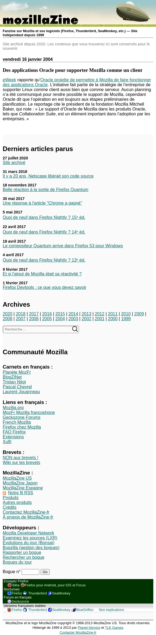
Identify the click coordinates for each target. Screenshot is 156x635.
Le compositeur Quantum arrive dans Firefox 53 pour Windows (63, 245)
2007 (21, 318)
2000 (113, 318)
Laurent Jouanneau (21, 391)
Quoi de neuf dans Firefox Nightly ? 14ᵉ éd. (44, 232)
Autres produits (17, 502)
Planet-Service (89, 628)
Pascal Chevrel (17, 387)
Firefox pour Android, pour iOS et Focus (55, 585)
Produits (11, 497)
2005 (47, 318)
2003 (73, 318)
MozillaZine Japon (20, 483)
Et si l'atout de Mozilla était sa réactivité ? (42, 274)
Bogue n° (12, 571)
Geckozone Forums (22, 417)
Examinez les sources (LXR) (30, 538)
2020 (7, 314)
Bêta (15, 585)
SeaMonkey (61, 593)
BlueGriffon (85, 610)
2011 (113, 314)
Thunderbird (37, 593)
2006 (34, 318)
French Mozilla (17, 422)
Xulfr (7, 441)
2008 (7, 318)
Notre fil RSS (20, 492)
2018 (21, 314)
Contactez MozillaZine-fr (26, 512)
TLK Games (114, 628)
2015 (60, 314)
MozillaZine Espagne (23, 488)
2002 (86, 318)
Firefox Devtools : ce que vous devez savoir (44, 287)
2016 (47, 314)
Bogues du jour (17, 562)
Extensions (13, 437)
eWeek (9, 80)
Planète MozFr (17, 372)
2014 (73, 314)
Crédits (9, 507)
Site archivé (14, 162)
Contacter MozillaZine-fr (78, 632)
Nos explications (111, 610)
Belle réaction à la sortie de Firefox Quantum (45, 189)
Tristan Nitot (14, 382)
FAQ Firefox (14, 432)
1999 (126, 318)
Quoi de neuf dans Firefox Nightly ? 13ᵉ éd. (44, 260)
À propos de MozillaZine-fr (28, 517)
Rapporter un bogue (22, 552)
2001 (100, 318)
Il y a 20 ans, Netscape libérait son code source (48, 176)
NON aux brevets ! (20, 457)
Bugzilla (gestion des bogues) (31, 547)
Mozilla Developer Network (28, 533)
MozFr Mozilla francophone (29, 412)
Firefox (17, 593)
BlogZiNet (12, 377)
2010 (126, 314)
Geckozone (20, 601)
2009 (139, 314)
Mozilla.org (13, 407)
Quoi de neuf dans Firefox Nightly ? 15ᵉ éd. (44, 217)
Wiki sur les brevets (21, 462)
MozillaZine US (17, 478)
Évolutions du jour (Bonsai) (28, 542)
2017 (34, 314)
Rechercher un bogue (23, 557)
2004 (60, 318)
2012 (100, 314)
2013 (86, 314)
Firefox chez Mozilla (22, 427)
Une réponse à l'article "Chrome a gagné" (42, 203)
